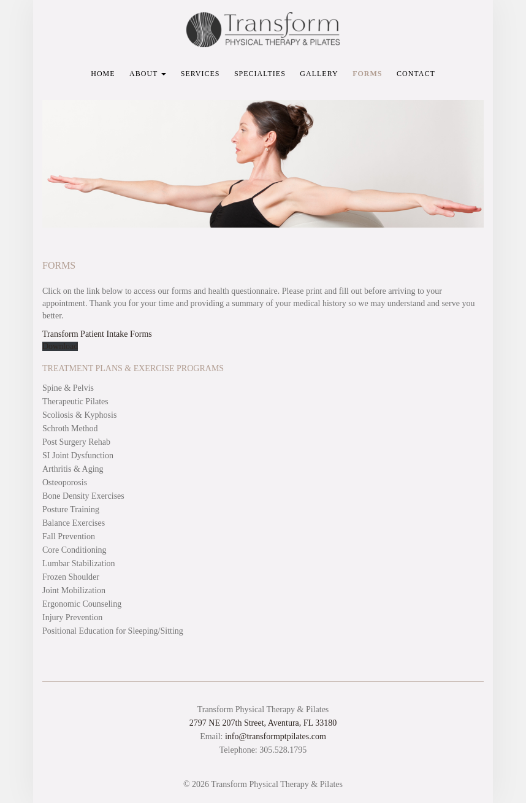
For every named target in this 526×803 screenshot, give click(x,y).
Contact (416, 73)
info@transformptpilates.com (275, 736)
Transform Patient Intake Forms (97, 334)
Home (103, 73)
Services (200, 73)
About (147, 73)
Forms (367, 73)
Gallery (319, 73)
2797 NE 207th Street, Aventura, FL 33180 (263, 723)
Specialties (260, 73)
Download (60, 346)
